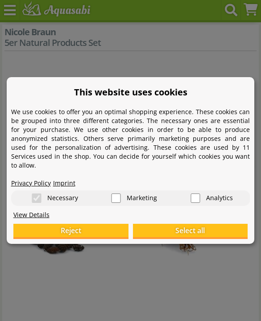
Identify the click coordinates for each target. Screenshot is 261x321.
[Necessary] (36, 198)
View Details (31, 214)
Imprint (64, 183)
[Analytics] (195, 198)
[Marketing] (116, 198)
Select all (190, 230)
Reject (71, 230)
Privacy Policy (31, 183)
